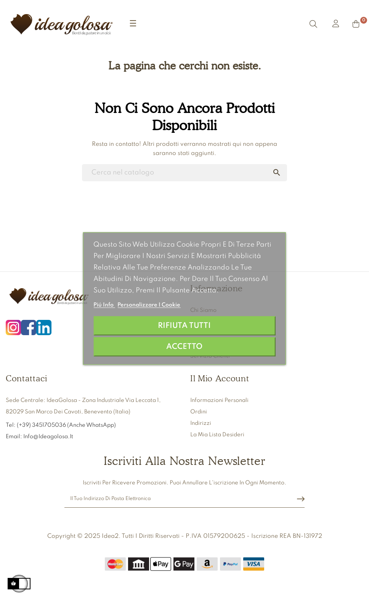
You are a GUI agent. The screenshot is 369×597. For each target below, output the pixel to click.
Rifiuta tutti (184, 326)
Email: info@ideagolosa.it (39, 436)
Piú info (104, 305)
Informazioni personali (219, 400)
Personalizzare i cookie (148, 305)
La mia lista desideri (217, 434)
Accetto (184, 347)
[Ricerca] (184, 172)
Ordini (198, 412)
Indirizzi (200, 423)
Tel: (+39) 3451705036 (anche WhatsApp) (61, 425)
